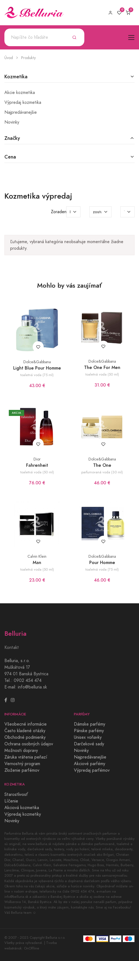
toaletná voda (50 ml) (102, 374)
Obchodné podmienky (25, 737)
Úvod (8, 57)
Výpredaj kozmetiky (22, 814)
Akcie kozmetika (19, 93)
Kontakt (11, 648)
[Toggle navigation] (131, 37)
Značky (12, 138)
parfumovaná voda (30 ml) (102, 472)
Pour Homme (102, 562)
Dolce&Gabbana (37, 362)
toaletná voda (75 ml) (37, 375)
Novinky (11, 122)
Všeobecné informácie (25, 724)
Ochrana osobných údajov (28, 744)
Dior (37, 459)
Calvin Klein (36, 556)
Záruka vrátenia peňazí (25, 757)
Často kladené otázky (24, 731)
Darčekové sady (89, 744)
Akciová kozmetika (21, 808)
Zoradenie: (61, 212)
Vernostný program (22, 764)
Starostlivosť (16, 794)
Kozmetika (15, 76)
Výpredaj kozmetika (22, 102)
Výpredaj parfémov (92, 770)
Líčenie (11, 801)
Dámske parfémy (89, 724)
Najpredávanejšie (20, 112)
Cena (10, 156)
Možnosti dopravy (21, 751)
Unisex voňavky (88, 737)
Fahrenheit (37, 465)
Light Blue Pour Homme (37, 368)
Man (37, 562)
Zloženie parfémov (21, 770)
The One (102, 465)
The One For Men (102, 367)
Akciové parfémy (89, 764)
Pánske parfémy (89, 731)
